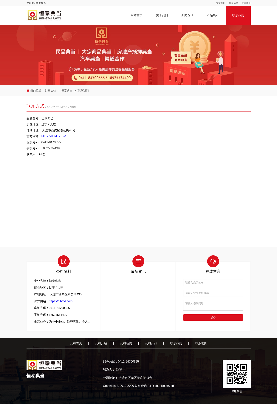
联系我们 (238, 15)
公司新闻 (126, 343)
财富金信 (220, 3)
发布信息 (233, 3)
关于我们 (162, 15)
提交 (213, 317)
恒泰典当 (66, 90)
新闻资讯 (187, 15)
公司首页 (76, 343)
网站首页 (137, 15)
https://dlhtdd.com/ (53, 136)
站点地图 (201, 343)
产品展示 (213, 15)
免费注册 (246, 3)
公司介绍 (101, 343)
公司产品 (151, 343)
